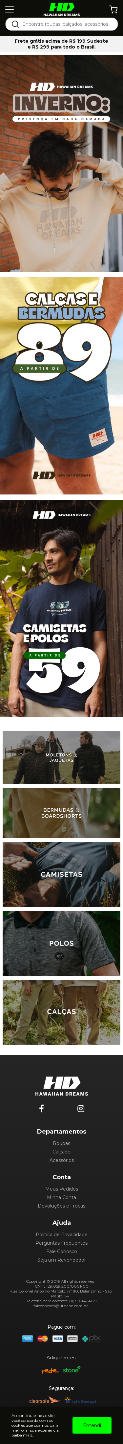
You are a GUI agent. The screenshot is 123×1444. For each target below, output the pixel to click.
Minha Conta (61, 1197)
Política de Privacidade (62, 1234)
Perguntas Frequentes (61, 1243)
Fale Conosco (61, 1251)
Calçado (61, 1152)
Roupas (61, 1143)
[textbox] (66, 24)
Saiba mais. (22, 1435)
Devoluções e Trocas (61, 1206)
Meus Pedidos (61, 1189)
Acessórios (62, 1160)
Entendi (92, 1425)
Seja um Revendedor (61, 1260)
